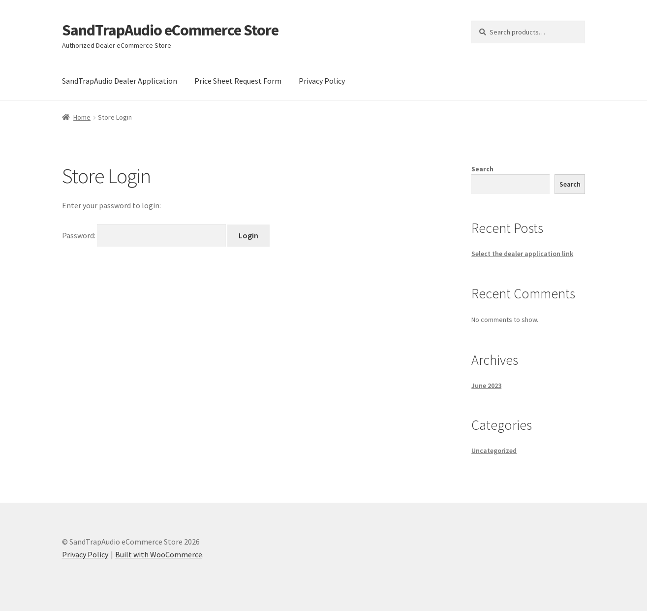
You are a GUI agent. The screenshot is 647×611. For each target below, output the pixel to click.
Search (482, 168)
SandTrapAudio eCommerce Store (170, 30)
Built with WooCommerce (158, 554)
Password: (145, 235)
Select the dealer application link (522, 253)
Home (82, 117)
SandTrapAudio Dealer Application (119, 81)
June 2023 (486, 385)
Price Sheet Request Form (237, 81)
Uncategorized (494, 450)
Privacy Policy (322, 81)
